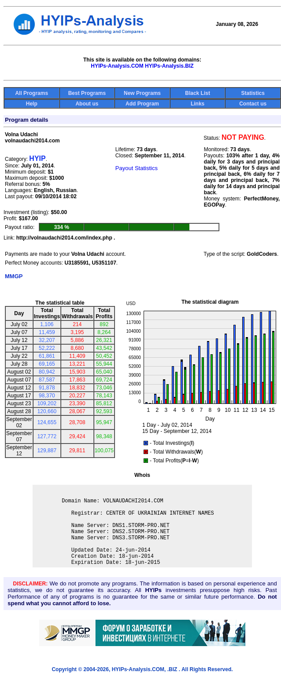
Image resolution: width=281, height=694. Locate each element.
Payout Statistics (136, 168)
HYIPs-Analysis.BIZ (169, 66)
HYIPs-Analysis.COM (117, 66)
